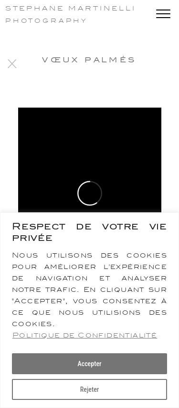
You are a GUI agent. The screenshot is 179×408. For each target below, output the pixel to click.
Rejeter (89, 389)
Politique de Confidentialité (84, 335)
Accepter (89, 364)
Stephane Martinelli (70, 8)
